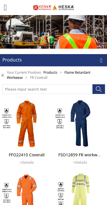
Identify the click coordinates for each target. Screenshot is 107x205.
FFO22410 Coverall (27, 154)
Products (50, 72)
